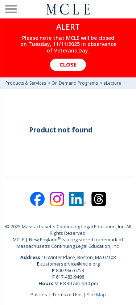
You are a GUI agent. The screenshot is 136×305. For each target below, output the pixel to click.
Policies (38, 294)
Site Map (96, 294)
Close (68, 64)
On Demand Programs (74, 83)
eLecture (112, 83)
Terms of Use (67, 294)
